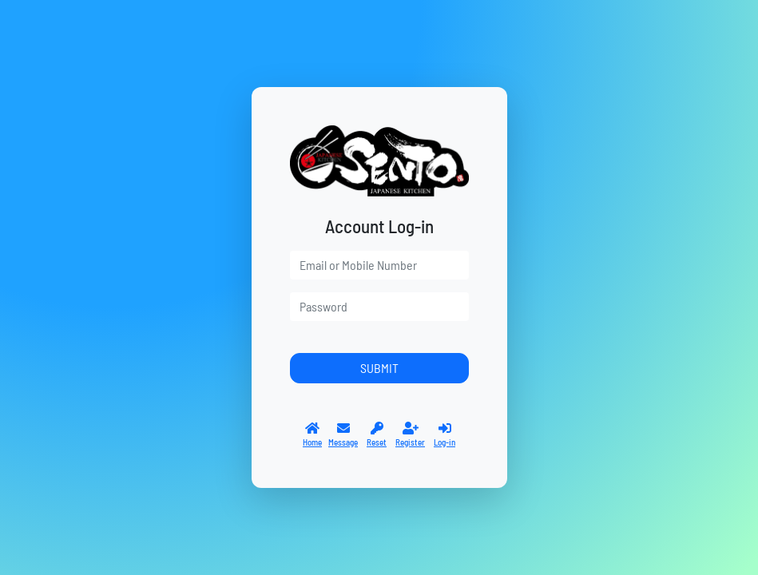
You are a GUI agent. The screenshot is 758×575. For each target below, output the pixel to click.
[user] (379, 265)
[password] (379, 306)
